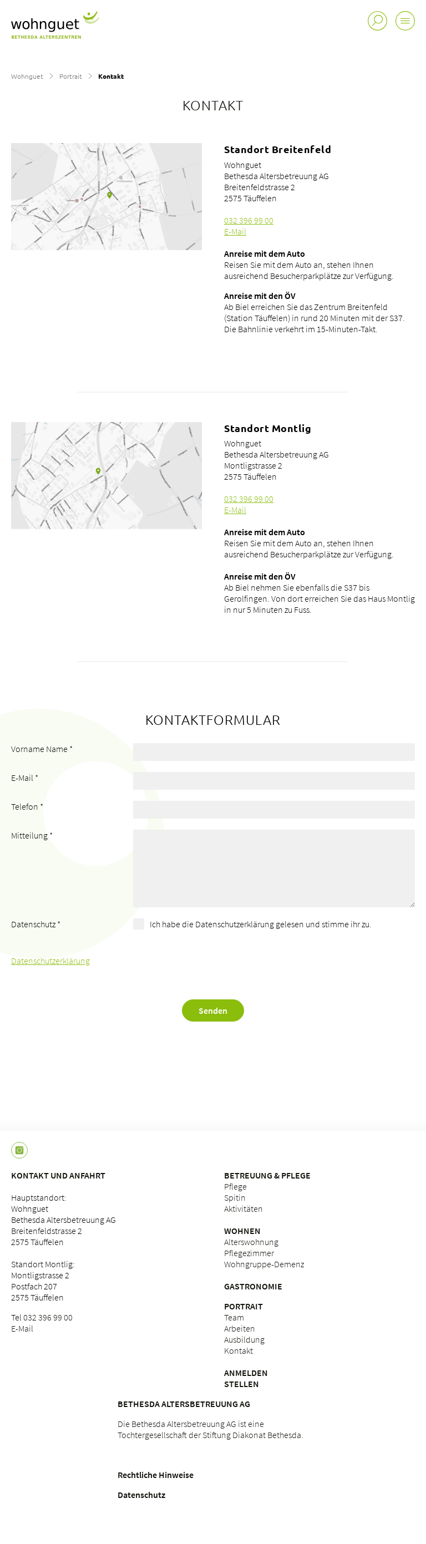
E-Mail (235, 231)
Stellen (241, 1383)
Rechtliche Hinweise (156, 1474)
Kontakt (238, 1350)
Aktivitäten (243, 1208)
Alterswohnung (251, 1241)
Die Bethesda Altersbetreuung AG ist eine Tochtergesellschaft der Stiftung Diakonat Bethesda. (210, 1429)
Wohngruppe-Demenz (264, 1263)
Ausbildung (244, 1339)
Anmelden (246, 1372)
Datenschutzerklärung (50, 960)
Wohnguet (27, 76)
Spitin (235, 1197)
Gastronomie (253, 1286)
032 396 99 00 (248, 220)
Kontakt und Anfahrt (58, 1175)
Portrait (70, 76)
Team (234, 1317)
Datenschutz (141, 1494)
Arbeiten (239, 1328)
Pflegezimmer (249, 1252)
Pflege (235, 1186)
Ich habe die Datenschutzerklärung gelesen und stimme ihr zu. (261, 924)
